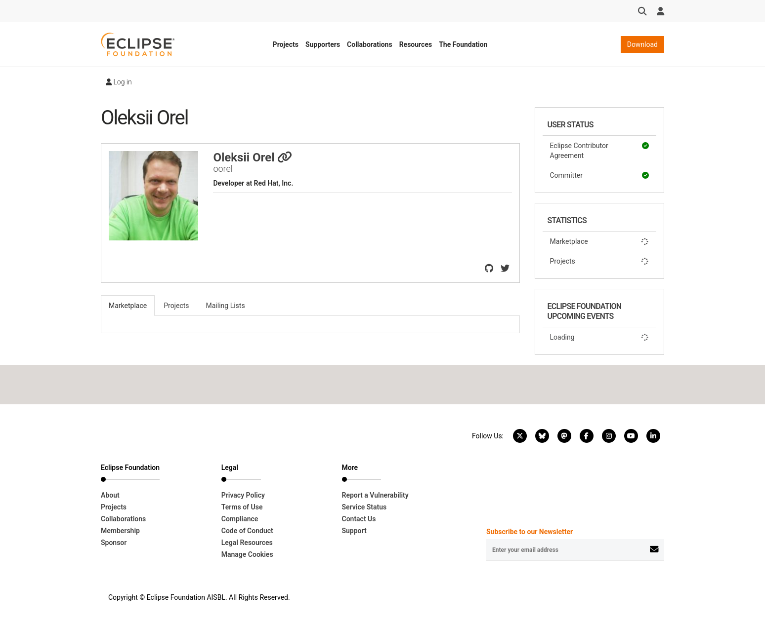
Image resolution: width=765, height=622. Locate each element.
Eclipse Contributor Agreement (599, 150)
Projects (285, 44)
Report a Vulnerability (375, 495)
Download (642, 44)
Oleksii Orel (252, 157)
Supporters (322, 44)
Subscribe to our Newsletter (529, 532)
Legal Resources (247, 542)
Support (354, 531)
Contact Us (359, 519)
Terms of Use (242, 507)
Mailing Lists (225, 306)
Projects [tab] (176, 306)
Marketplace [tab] (128, 306)
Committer (599, 175)
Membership (120, 531)
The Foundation (463, 44)
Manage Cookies (247, 554)
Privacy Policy (243, 495)
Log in (119, 82)
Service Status (364, 507)
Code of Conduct (247, 531)
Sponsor (114, 542)
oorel (222, 168)
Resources (415, 44)
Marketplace (599, 241)
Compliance (239, 519)
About (110, 495)
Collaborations (369, 44)
